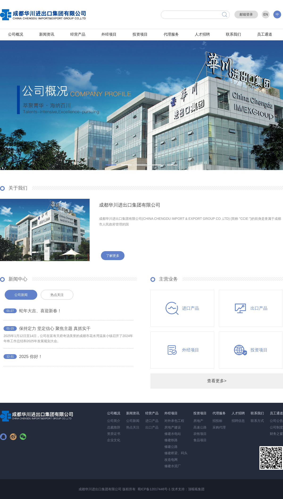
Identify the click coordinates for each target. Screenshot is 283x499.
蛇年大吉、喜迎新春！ (40, 310)
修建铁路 (171, 440)
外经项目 (109, 34)
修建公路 (171, 447)
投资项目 (140, 34)
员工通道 (264, 34)
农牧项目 (200, 434)
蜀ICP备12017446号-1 (154, 489)
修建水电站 (172, 434)
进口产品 (151, 421)
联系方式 (257, 421)
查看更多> (217, 380)
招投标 (217, 421)
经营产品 (77, 34)
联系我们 (233, 34)
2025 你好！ (30, 356)
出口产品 (151, 427)
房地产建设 (172, 427)
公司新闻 (132, 421)
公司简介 (113, 421)
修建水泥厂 (172, 466)
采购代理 (219, 427)
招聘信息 (238, 421)
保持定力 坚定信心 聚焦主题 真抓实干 (55, 328)
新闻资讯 (46, 34)
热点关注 (132, 427)
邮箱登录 (246, 14)
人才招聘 (202, 34)
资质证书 (113, 434)
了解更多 (112, 256)
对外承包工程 (174, 421)
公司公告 (276, 421)
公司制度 (276, 427)
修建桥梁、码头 (175, 453)
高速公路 (200, 427)
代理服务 (171, 34)
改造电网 (171, 460)
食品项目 (200, 440)
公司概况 (15, 34)
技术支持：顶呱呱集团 (187, 489)
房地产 (198, 421)
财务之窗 (276, 434)
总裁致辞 (113, 427)
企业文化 (113, 440)
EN (265, 14)
